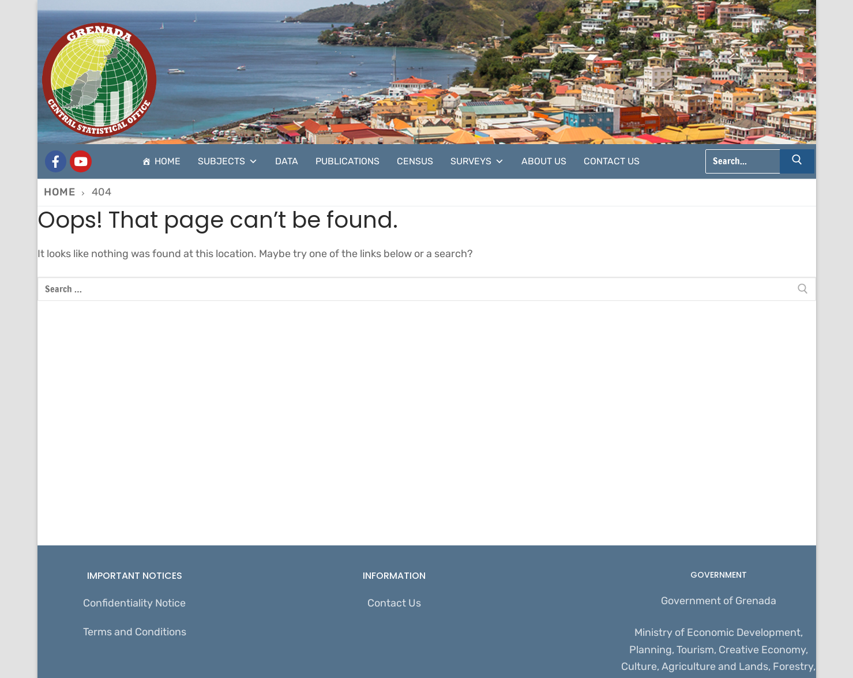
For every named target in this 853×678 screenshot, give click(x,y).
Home (168, 161)
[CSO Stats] (81, 161)
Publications (347, 161)
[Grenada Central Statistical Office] (56, 161)
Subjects (228, 161)
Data (286, 161)
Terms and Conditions (134, 632)
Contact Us (612, 161)
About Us (543, 161)
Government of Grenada (718, 600)
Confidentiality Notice (134, 603)
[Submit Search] (797, 161)
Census (415, 161)
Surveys (477, 161)
